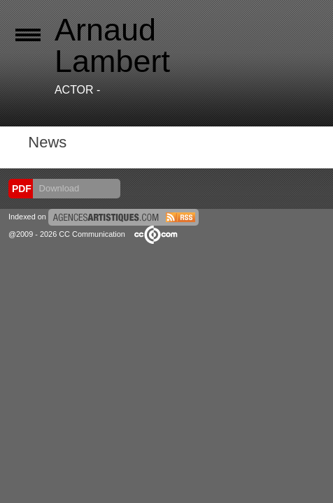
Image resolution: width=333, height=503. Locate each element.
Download (57, 188)
